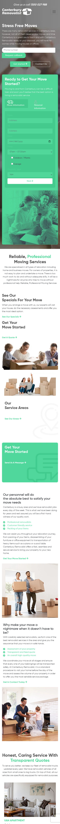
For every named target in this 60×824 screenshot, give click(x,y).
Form (10, 115)
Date (10, 136)
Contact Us (41, 64)
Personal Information (40, 105)
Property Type (14, 169)
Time (10, 147)
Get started (20, 64)
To (9, 126)
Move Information (15, 103)
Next (30, 181)
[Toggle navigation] (54, 11)
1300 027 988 (38, 4)
